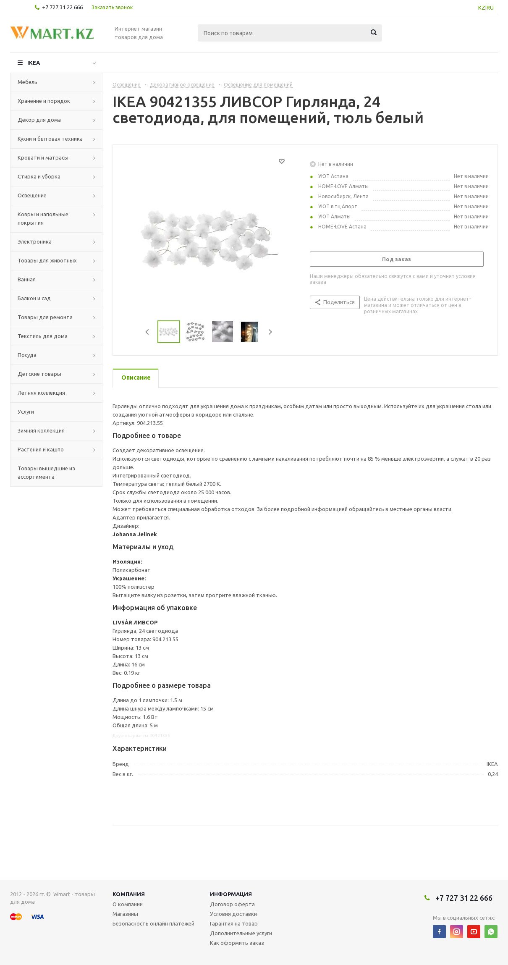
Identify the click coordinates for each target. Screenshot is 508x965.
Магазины (125, 914)
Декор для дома (39, 120)
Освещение (32, 195)
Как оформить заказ (237, 943)
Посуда (27, 355)
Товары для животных (47, 260)
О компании (128, 904)
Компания (129, 894)
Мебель (27, 82)
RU (490, 7)
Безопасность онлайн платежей (153, 923)
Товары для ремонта (45, 317)
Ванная (27, 279)
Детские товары (39, 374)
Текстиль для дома (43, 336)
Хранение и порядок (44, 101)
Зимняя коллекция (41, 430)
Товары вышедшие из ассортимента (46, 472)
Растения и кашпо (41, 449)
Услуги (26, 411)
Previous (147, 332)
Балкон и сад (34, 298)
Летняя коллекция (41, 393)
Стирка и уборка (39, 176)
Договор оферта (232, 904)
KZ (481, 7)
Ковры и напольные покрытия (43, 218)
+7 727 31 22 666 (62, 7)
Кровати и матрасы (43, 157)
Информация (231, 894)
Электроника (35, 241)
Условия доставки (233, 914)
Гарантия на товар (234, 923)
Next (270, 332)
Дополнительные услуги (241, 933)
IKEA (33, 63)
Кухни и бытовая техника (50, 139)
